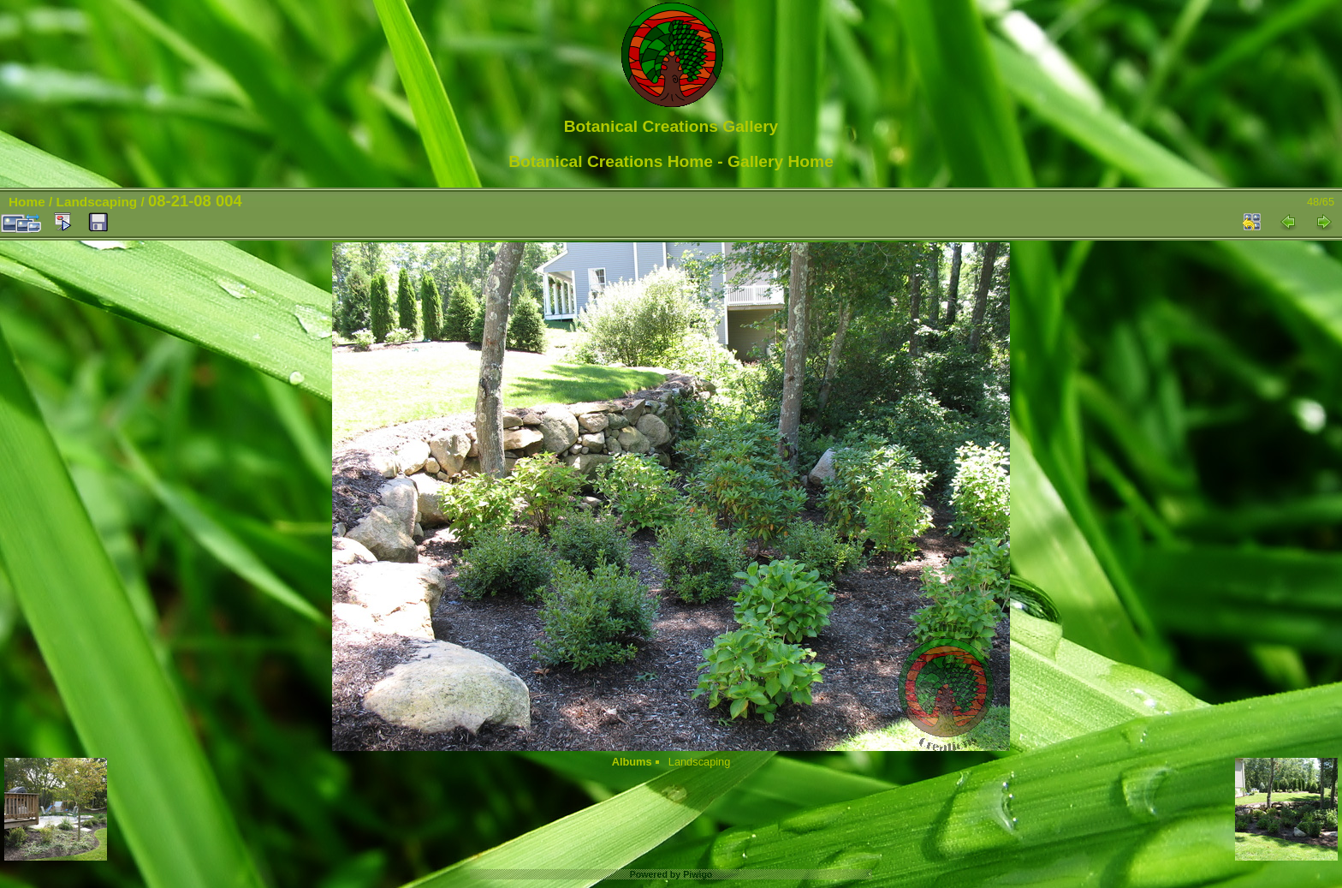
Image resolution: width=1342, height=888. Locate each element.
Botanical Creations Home (610, 161)
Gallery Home (780, 161)
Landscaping (97, 201)
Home (27, 201)
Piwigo (697, 874)
